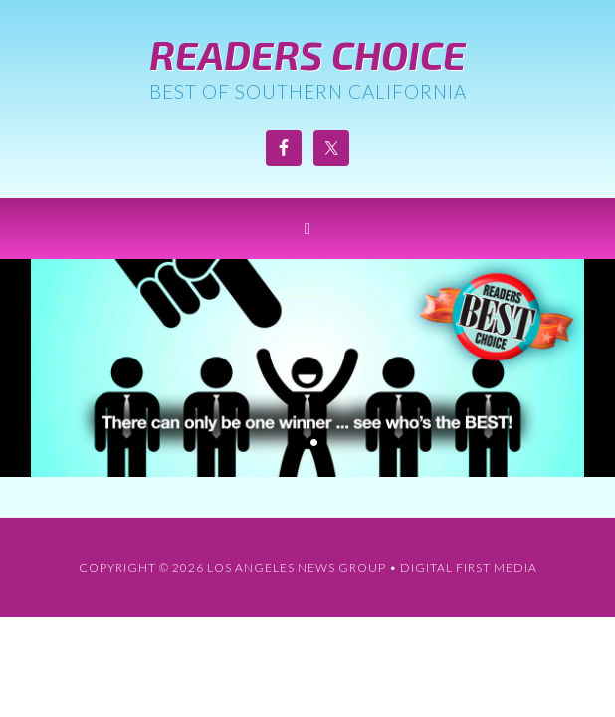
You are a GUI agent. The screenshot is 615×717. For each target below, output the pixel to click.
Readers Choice (307, 54)
